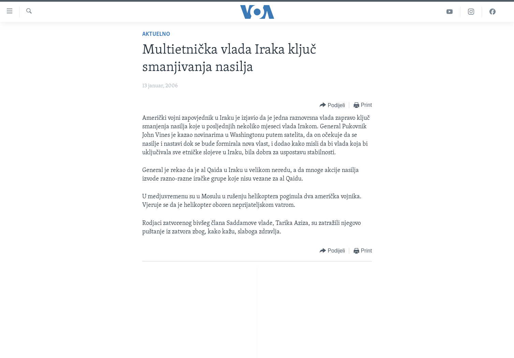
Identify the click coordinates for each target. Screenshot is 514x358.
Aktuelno (156, 34)
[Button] (332, 105)
